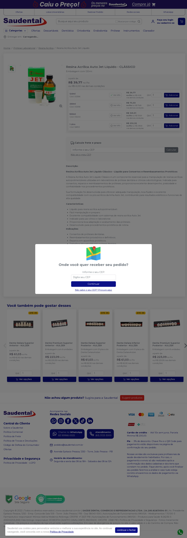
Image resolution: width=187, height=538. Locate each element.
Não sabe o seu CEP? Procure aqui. (93, 290)
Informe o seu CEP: (93, 272)
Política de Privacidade (62, 532)
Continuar (93, 284)
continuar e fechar (126, 530)
